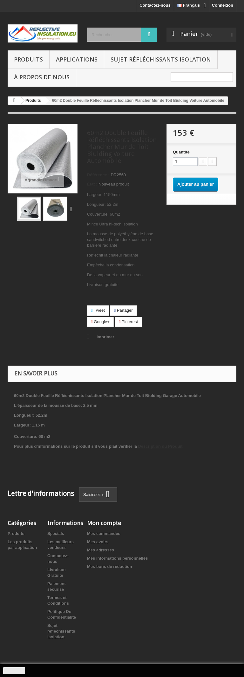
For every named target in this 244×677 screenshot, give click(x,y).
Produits (28, 59)
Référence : (98, 175)
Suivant (72, 208)
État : (92, 184)
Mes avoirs (97, 541)
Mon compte (104, 523)
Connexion (222, 5)
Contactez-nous (155, 5)
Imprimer (105, 337)
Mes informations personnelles (117, 558)
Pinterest (128, 321)
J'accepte (14, 670)
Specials (55, 533)
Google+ (100, 321)
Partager (123, 310)
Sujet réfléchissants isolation (161, 59)
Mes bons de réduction (109, 566)
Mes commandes (103, 533)
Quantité (181, 152)
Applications (77, 59)
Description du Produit (160, 446)
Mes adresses (100, 550)
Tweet (98, 310)
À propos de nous (42, 77)
